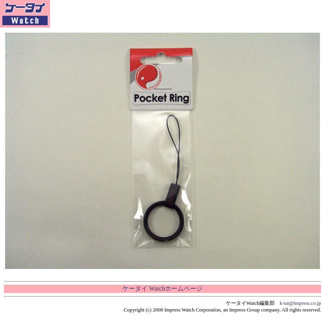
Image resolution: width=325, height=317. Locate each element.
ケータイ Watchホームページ (162, 288)
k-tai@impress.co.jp (300, 303)
